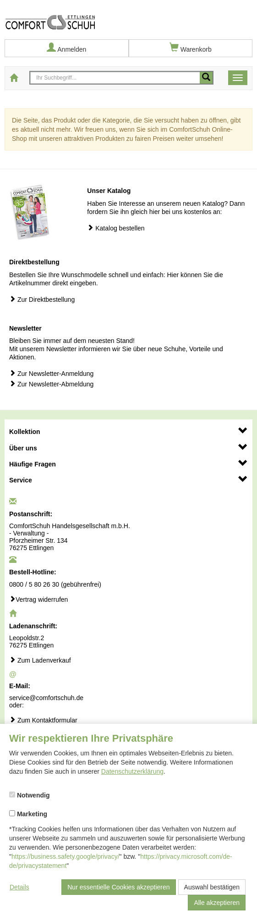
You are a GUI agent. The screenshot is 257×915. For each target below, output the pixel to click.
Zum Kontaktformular (43, 720)
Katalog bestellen (115, 228)
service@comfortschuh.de (46, 697)
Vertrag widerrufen (38, 599)
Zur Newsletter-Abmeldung (51, 384)
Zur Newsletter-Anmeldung (51, 373)
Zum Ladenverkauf (40, 660)
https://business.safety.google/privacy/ (65, 856)
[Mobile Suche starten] (206, 78)
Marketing (28, 814)
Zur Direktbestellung (42, 299)
